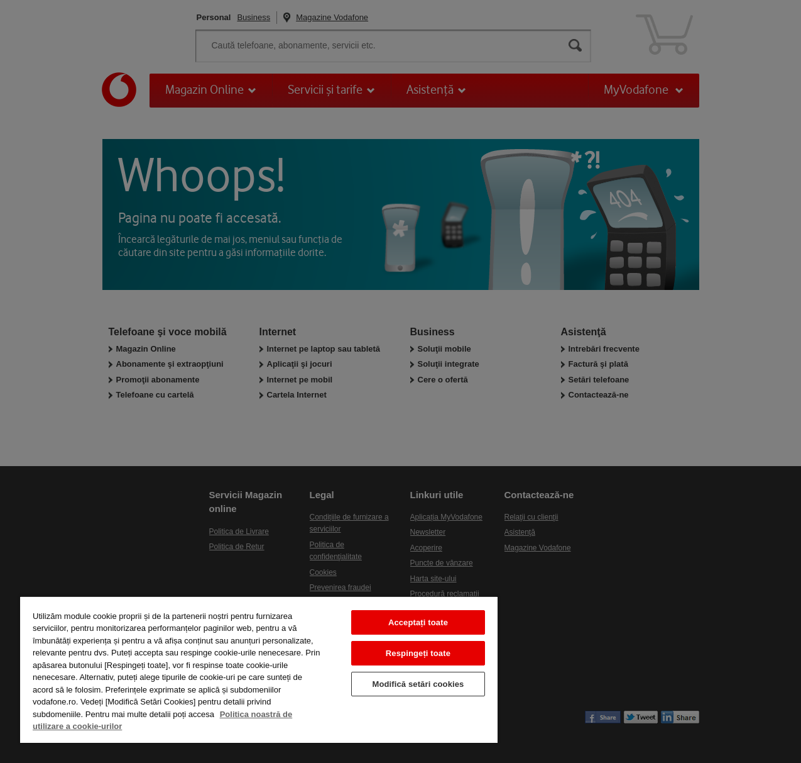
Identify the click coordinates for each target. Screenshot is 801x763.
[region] (259, 669)
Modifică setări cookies (418, 684)
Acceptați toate (418, 622)
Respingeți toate (418, 653)
